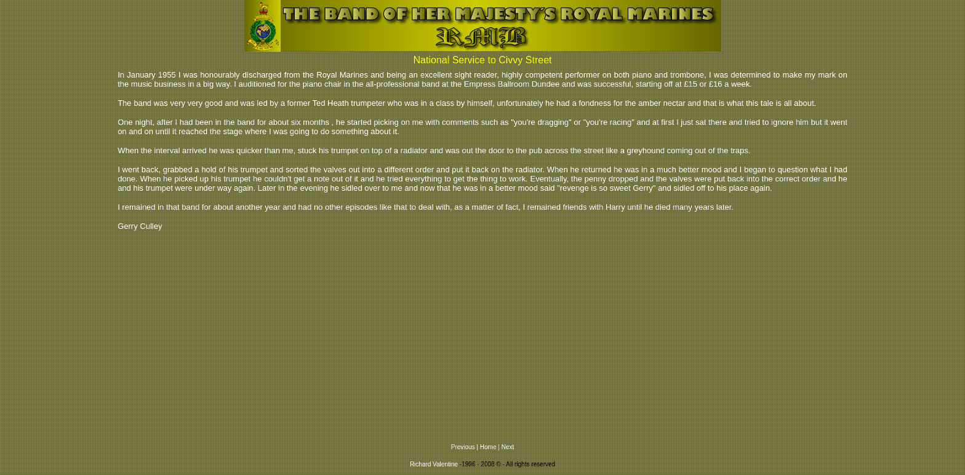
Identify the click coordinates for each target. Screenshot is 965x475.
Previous (463, 447)
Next (508, 447)
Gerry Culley (140, 226)
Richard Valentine (434, 464)
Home (488, 447)
